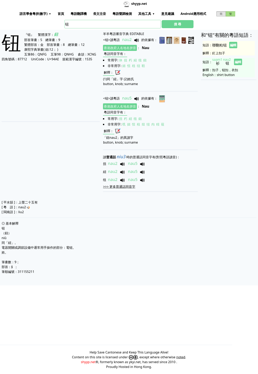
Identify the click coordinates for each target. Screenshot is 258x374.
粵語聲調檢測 (122, 13)
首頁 (61, 13)
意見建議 (167, 13)
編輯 (233, 45)
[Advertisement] (49, 91)
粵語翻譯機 (79, 13)
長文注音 (99, 13)
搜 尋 (177, 24)
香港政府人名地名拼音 (120, 48)
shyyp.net (88, 362)
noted (180, 357)
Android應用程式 (193, 13)
